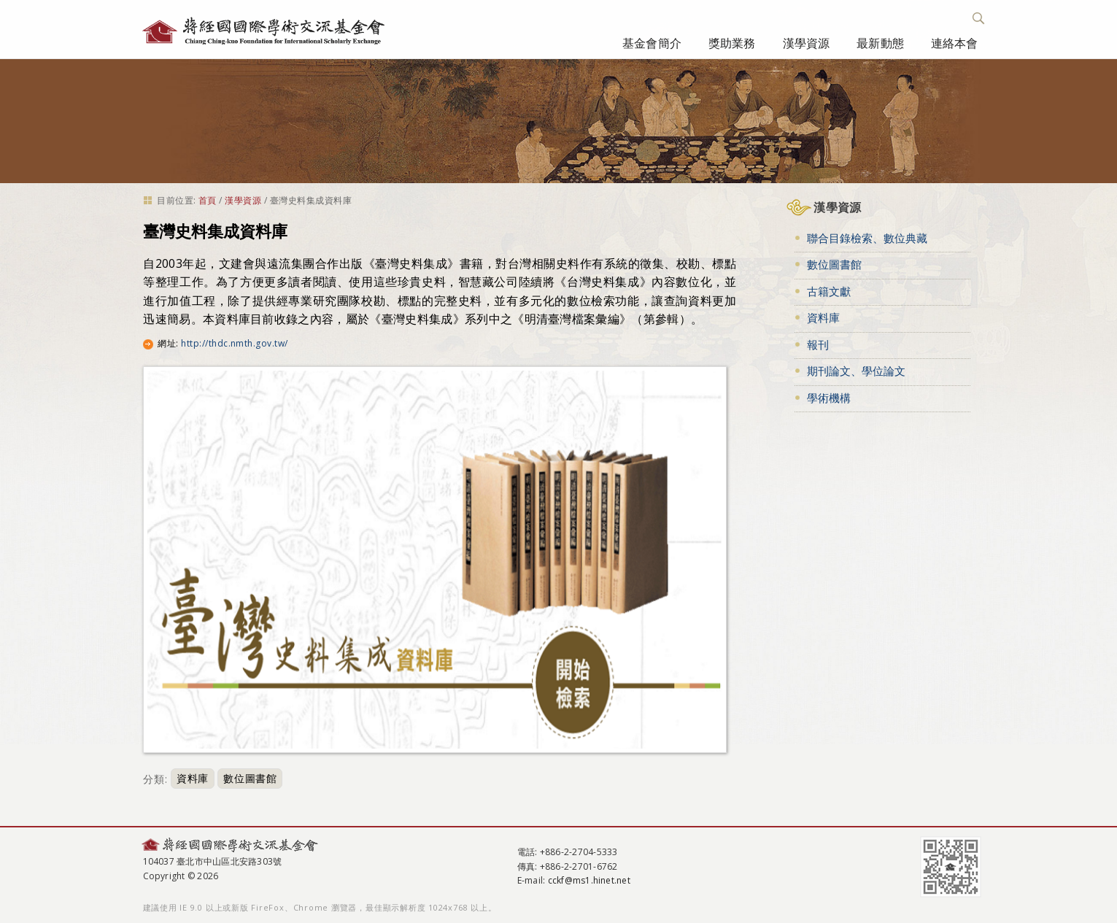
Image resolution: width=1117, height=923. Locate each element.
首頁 (207, 200)
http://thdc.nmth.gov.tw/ (234, 343)
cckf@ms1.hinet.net (589, 880)
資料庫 (193, 779)
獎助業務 (732, 43)
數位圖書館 (250, 779)
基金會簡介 (651, 43)
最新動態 (880, 43)
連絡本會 (954, 43)
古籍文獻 (829, 291)
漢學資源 (806, 43)
